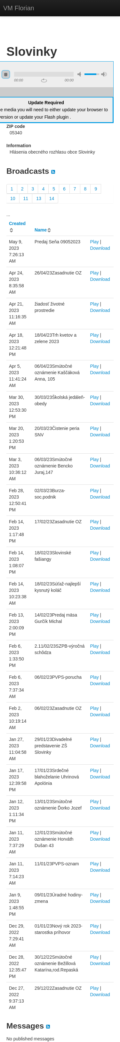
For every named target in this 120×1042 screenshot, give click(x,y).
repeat (44, 80)
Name (41, 229)
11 (25, 198)
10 (12, 198)
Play (94, 241)
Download (100, 248)
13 (38, 198)
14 (51, 198)
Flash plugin (56, 117)
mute (80, 74)
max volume (104, 74)
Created (17, 223)
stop (5, 74)
